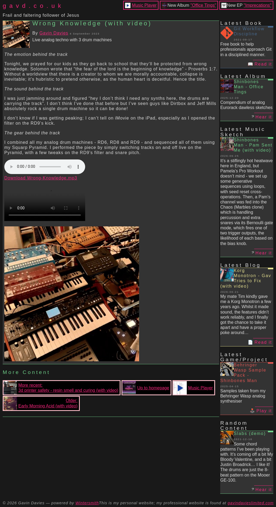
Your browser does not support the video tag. (44, 201)
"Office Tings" (203, 5)
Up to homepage (145, 387)
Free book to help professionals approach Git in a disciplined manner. (245, 49)
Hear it (264, 117)
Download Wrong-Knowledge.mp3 (40, 178)
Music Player (144, 5)
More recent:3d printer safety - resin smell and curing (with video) (61, 387)
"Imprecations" (257, 5)
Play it (264, 411)
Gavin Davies (53, 33)
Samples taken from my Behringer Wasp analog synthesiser (242, 396)
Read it (263, 64)
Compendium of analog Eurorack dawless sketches (246, 105)
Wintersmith (87, 503)
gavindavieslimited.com (251, 503)
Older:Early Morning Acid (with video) (41, 403)
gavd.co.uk (33, 5)
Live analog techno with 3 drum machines (72, 40)
